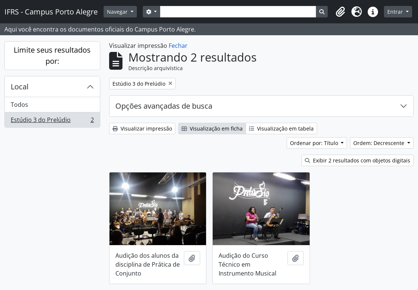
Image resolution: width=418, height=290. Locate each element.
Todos (19, 104)
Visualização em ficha (212, 128)
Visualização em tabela (281, 128)
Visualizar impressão (142, 128)
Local (19, 87)
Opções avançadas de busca (163, 106)
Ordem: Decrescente (379, 142)
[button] (340, 12)
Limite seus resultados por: (52, 55)
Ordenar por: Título (315, 142)
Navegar (118, 11)
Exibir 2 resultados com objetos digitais (357, 160)
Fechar (178, 46)
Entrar (395, 11)
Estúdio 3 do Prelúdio (52, 121)
